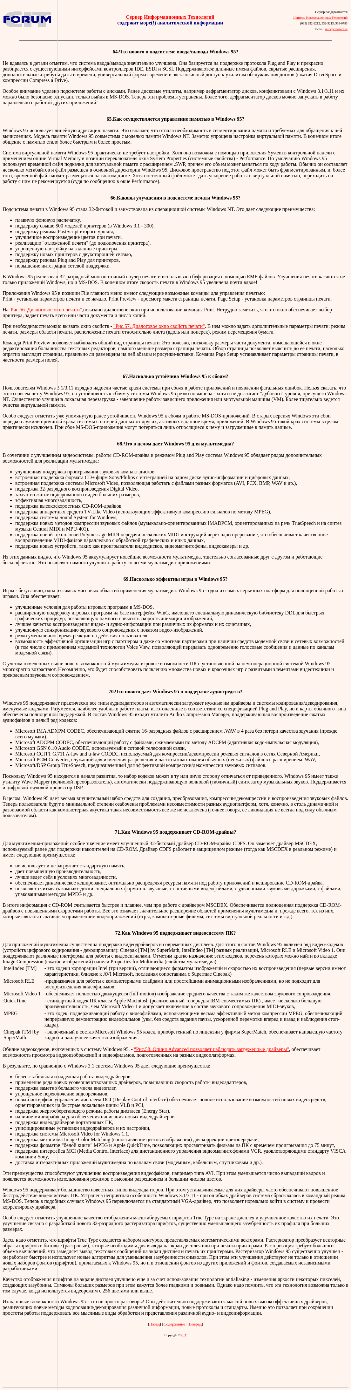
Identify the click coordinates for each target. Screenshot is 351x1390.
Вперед (195, 1324)
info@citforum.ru (336, 29)
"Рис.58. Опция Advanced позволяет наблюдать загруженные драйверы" (211, 1049)
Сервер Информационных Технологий (170, 17)
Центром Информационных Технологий (321, 17)
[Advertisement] (28, 693)
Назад (154, 1324)
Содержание (174, 1324)
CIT (183, 1335)
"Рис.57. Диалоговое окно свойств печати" (159, 326)
